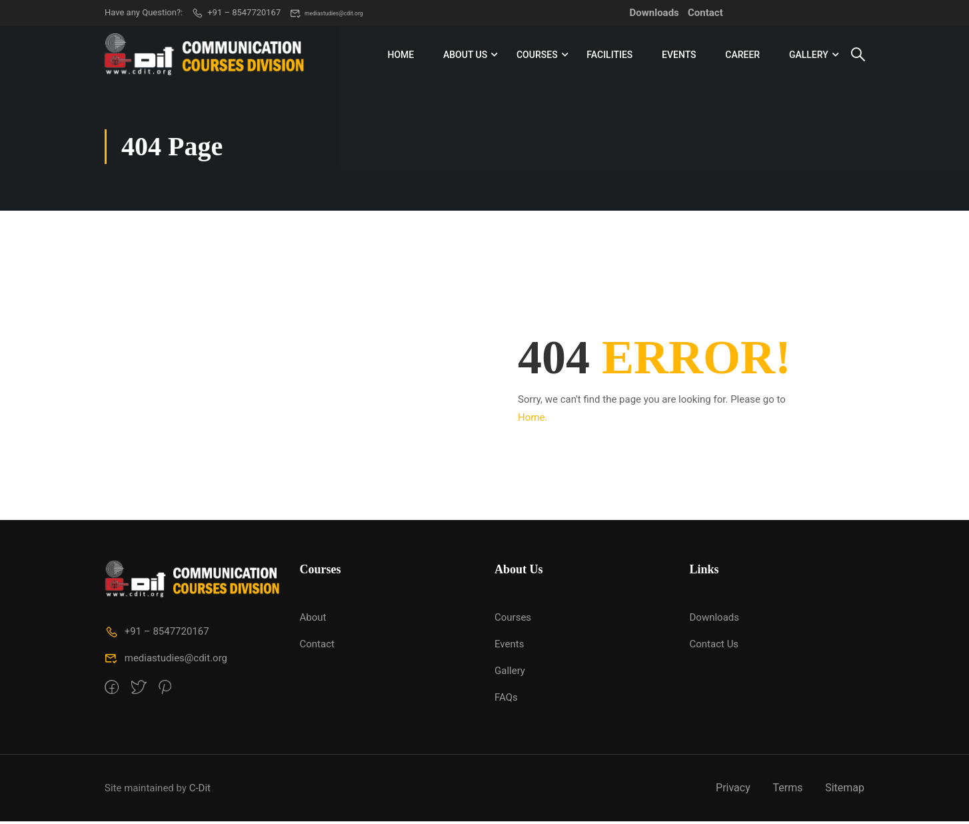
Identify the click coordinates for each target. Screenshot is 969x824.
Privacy (733, 790)
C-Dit (200, 790)
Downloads (654, 13)
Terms (787, 790)
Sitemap (844, 790)
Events (679, 56)
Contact (705, 13)
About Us (464, 56)
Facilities (609, 56)
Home (400, 56)
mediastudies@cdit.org (341, 13)
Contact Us (714, 647)
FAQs (506, 700)
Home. (532, 420)
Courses (536, 56)
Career (742, 56)
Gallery (808, 56)
